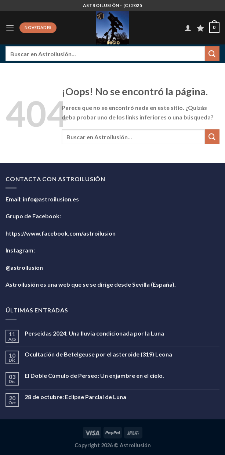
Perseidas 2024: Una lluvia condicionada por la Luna (94, 333)
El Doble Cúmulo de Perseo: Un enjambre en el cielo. (94, 375)
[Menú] (10, 28)
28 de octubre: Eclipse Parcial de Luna (75, 396)
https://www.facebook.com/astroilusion (61, 233)
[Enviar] (212, 53)
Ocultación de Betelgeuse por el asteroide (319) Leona (98, 354)
